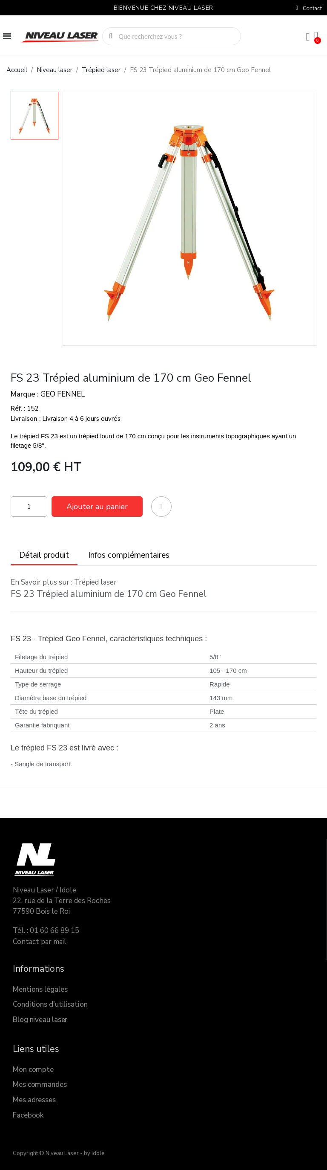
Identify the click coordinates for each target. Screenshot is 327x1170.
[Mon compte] (308, 37)
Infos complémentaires (128, 555)
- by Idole (92, 1153)
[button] (97, 506)
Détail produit (44, 555)
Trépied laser (95, 582)
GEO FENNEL (62, 395)
